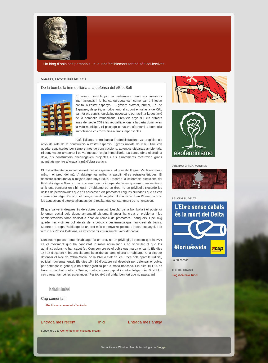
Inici (101, 322)
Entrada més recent (58, 322)
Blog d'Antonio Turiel (184, 275)
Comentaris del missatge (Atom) (80, 330)
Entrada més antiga (145, 322)
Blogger (161, 347)
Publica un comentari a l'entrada (66, 305)
